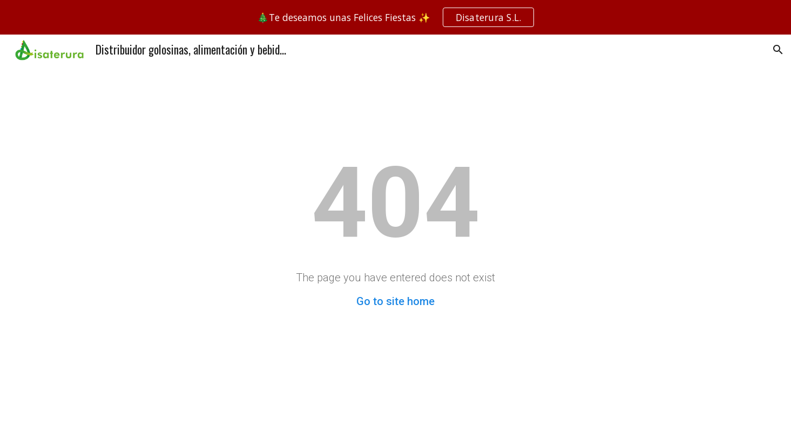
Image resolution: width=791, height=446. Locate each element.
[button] (778, 50)
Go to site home (395, 301)
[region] (395, 17)
